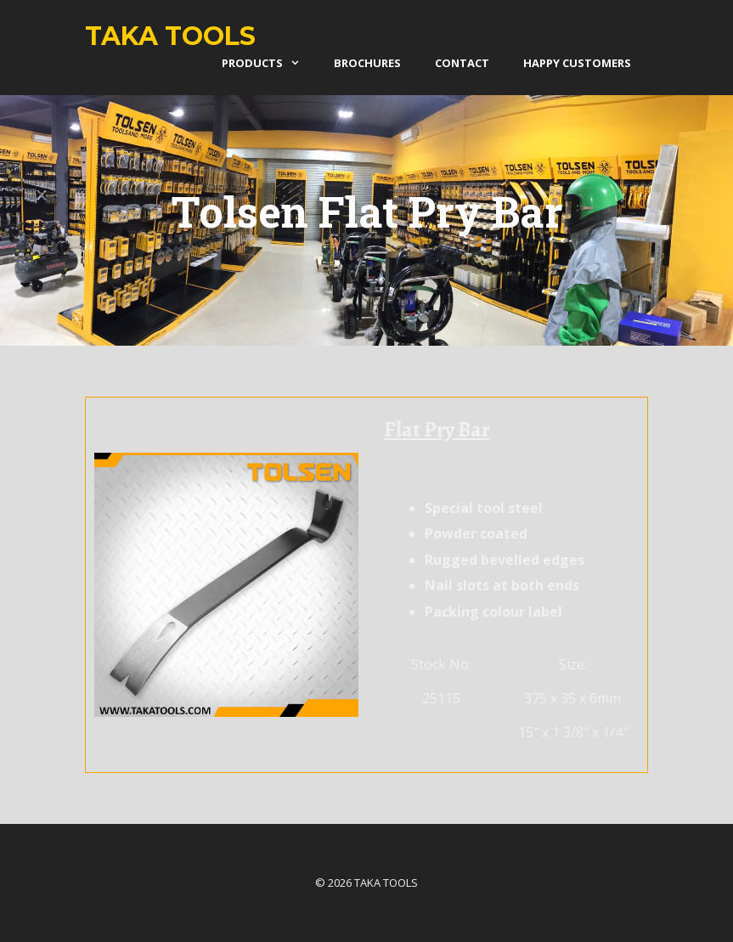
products (269, 63)
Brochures (367, 63)
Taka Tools (170, 36)
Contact (462, 63)
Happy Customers (577, 63)
